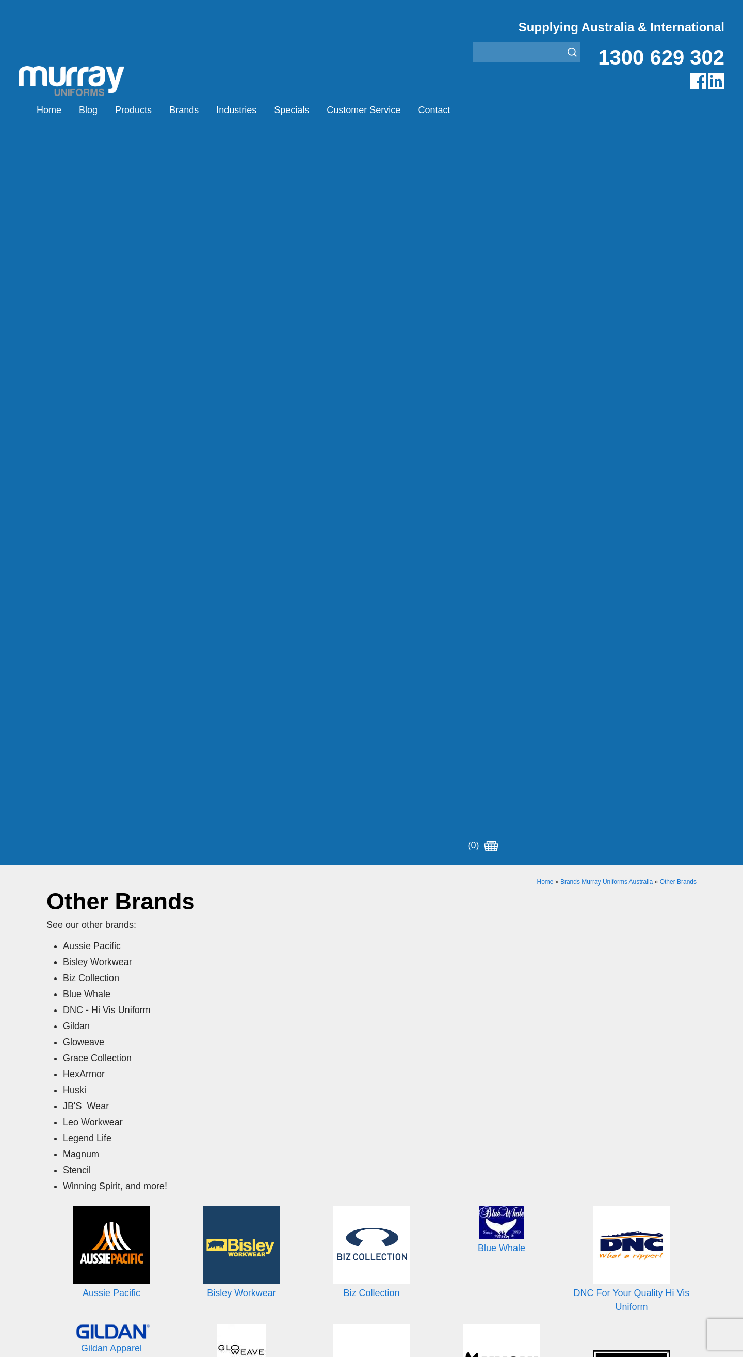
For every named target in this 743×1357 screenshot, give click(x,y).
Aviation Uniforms (404, 1167)
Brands (184, 110)
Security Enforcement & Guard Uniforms (445, 1232)
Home (49, 110)
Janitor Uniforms (401, 1206)
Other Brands (678, 153)
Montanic (226, 1193)
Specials (291, 110)
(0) (482, 110)
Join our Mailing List (371, 1084)
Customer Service (363, 110)
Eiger (218, 1180)
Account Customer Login (91, 1258)
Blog (88, 110)
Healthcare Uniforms (409, 1193)
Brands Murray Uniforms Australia (606, 153)
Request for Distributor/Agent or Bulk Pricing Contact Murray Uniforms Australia (371, 1033)
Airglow (222, 1167)
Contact (434, 110)
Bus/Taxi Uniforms (405, 1180)
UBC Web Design (304, 1336)
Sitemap (234, 1336)
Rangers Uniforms (405, 1219)
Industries (236, 110)
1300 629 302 (661, 57)
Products (133, 110)
